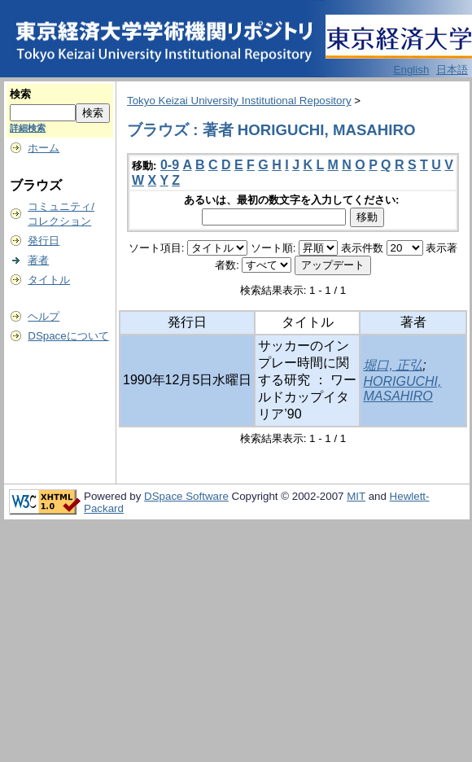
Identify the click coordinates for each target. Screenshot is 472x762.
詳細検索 (28, 128)
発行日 (43, 240)
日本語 (452, 70)
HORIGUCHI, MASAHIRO (402, 388)
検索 (20, 94)
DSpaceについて (68, 336)
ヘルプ (43, 316)
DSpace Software (186, 496)
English (412, 70)
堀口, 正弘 (392, 365)
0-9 (169, 165)
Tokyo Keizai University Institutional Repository (239, 100)
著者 (38, 260)
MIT (356, 496)
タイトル (49, 280)
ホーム (43, 148)
